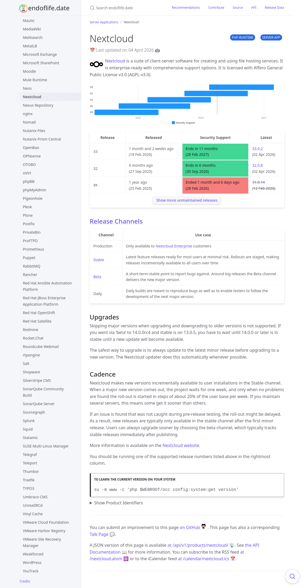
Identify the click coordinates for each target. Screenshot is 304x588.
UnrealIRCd (33, 505)
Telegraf (30, 454)
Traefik (29, 479)
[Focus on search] (292, 576)
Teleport (30, 462)
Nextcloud (32, 96)
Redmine (30, 329)
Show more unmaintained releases (187, 200)
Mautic (29, 20)
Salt (26, 363)
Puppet (29, 257)
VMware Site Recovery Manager (42, 542)
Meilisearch (33, 37)
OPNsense (32, 156)
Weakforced (33, 554)
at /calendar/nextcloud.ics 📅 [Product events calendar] (207, 559)
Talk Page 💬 (102, 534)
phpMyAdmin (34, 189)
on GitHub (193, 527)
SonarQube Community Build (43, 392)
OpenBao (31, 147)
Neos (27, 88)
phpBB (29, 181)
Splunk (29, 420)
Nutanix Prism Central (42, 139)
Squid (28, 429)
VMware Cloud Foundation (46, 522)
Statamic (30, 437)
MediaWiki (32, 28)
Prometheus (33, 249)
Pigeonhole (33, 198)
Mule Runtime (35, 79)
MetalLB (30, 45)
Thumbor (31, 471)
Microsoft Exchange (40, 54)
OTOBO (29, 164)
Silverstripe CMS (37, 380)
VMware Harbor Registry (44, 530)
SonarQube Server (39, 403)
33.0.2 (257, 148)
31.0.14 (258, 182)
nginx (28, 113)
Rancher (30, 274)
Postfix (29, 223)
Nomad (29, 122)
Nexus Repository (38, 105)
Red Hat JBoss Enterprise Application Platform (44, 301)
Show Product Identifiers (118, 503)
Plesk (27, 206)
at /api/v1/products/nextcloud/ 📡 (201, 545)
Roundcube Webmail (41, 346)
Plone (28, 215)
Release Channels (116, 221)
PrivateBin (32, 232)
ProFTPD (30, 240)
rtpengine (31, 355)
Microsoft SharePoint (41, 62)
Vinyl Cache (33, 513)
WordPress (32, 562)
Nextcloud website (181, 445)
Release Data (274, 7)
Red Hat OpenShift (39, 312)
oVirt (27, 172)
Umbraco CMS (35, 496)
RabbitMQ (31, 266)
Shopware (31, 371)
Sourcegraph (34, 412)
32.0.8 (257, 165)
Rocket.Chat (33, 338)
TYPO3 (28, 488)
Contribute (216, 7)
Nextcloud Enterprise (174, 245)
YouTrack (31, 570)
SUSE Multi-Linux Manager (46, 446)
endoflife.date (49, 7)
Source (238, 7)
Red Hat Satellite (37, 321)
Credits (25, 581)
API (253, 7)
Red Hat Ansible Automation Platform (47, 286)
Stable (98, 259)
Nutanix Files (34, 130)
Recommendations (186, 7)
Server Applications (104, 22)
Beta (97, 276)
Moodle (29, 71)
